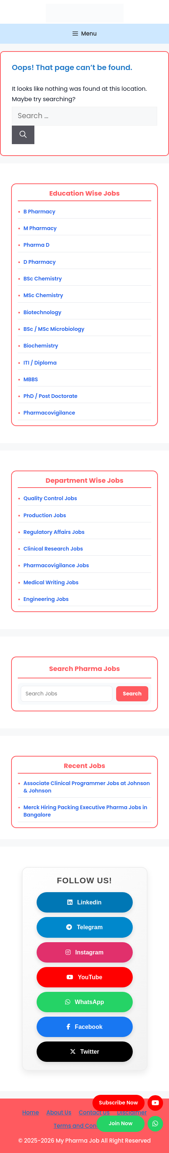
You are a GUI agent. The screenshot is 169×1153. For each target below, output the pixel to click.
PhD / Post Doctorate (50, 396)
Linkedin (84, 902)
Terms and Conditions (84, 1126)
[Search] (23, 135)
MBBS (30, 379)
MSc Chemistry (43, 295)
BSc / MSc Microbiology (53, 329)
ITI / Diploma (40, 362)
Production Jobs (44, 515)
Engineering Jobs (45, 599)
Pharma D (36, 245)
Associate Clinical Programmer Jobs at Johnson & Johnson (86, 787)
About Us (58, 1112)
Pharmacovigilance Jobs (56, 565)
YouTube (84, 977)
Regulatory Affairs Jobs (53, 532)
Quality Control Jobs (50, 498)
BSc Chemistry (42, 278)
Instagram (84, 952)
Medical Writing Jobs (50, 582)
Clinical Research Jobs (53, 548)
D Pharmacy (39, 262)
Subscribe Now (118, 1102)
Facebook (84, 1027)
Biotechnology (42, 312)
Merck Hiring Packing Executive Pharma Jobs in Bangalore (85, 811)
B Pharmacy (39, 211)
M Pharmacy (40, 228)
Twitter (84, 1052)
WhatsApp (84, 1002)
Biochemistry (40, 345)
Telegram (84, 927)
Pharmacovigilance (49, 412)
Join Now (120, 1123)
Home (30, 1112)
